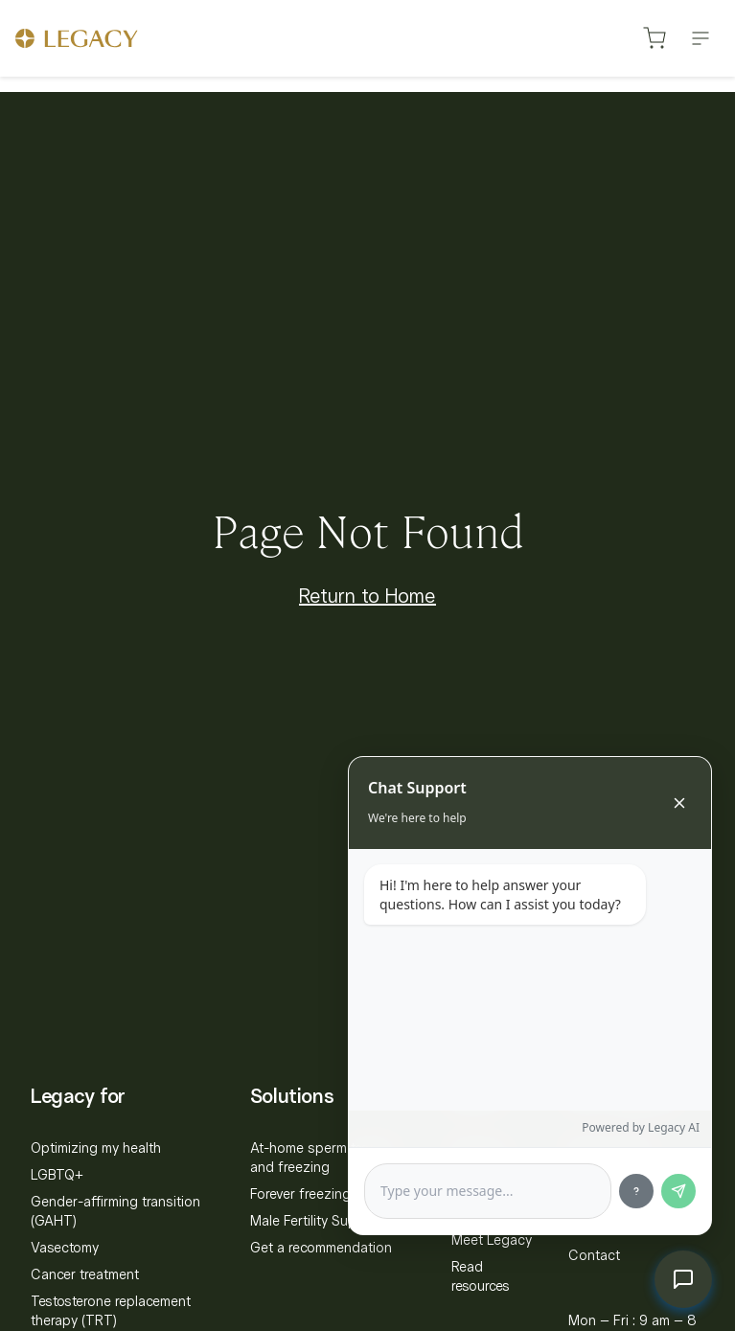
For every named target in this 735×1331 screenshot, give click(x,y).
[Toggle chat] (683, 1279)
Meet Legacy (491, 1240)
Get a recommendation (321, 1247)
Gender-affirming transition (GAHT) (115, 1211)
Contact (594, 1255)
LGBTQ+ (57, 1174)
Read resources (480, 1276)
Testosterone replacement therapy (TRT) (111, 1311)
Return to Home (367, 596)
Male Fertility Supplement (328, 1220)
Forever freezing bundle (324, 1194)
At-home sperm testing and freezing (321, 1157)
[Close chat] (679, 803)
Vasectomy (65, 1247)
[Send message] (678, 1191)
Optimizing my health (96, 1148)
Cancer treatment (85, 1274)
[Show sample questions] (636, 1191)
